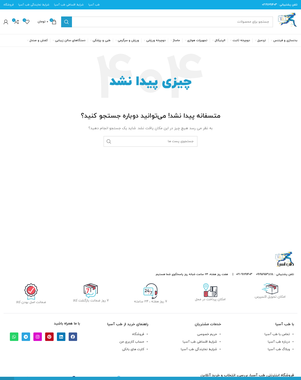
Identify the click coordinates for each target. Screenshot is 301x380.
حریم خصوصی (207, 334)
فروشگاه (138, 334)
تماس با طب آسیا (277, 334)
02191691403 (269, 5)
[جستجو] (167, 21)
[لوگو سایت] (287, 21)
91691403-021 (244, 274)
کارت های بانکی (133, 349)
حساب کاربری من (131, 342)
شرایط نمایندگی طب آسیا (199, 349)
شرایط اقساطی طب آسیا (200, 342)
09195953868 (264, 274)
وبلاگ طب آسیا (279, 349)
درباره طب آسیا (279, 342)
